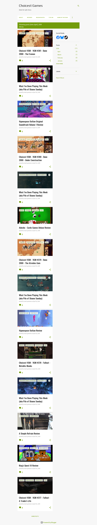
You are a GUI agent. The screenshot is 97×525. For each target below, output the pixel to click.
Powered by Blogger (48, 522)
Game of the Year (62, 17)
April (59, 51)
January (60, 61)
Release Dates (40, 17)
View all (21, 26)
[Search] (78, 6)
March (59, 54)
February (60, 58)
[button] (50, 60)
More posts (35, 516)
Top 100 (51, 17)
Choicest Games (31, 5)
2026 (57, 48)
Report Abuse (60, 78)
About (21, 17)
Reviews (29, 17)
